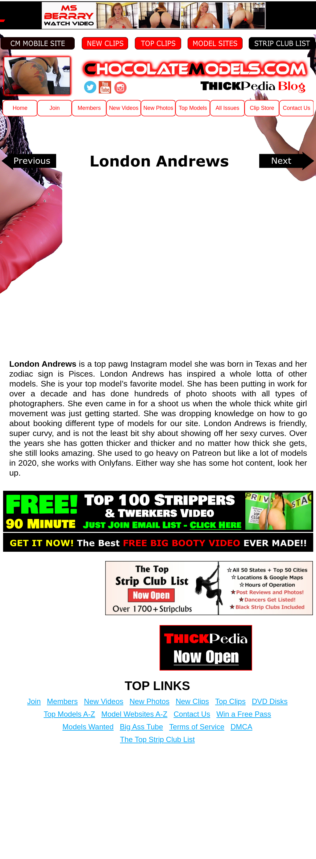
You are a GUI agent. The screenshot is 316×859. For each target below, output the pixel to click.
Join (34, 701)
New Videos (103, 701)
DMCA (241, 727)
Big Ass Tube (141, 727)
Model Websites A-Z (134, 714)
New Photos (149, 701)
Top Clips (230, 701)
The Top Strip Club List (157, 739)
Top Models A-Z (69, 714)
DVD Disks (270, 701)
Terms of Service (196, 727)
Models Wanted (88, 727)
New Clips (192, 701)
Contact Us (191, 714)
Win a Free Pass (243, 714)
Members (62, 701)
